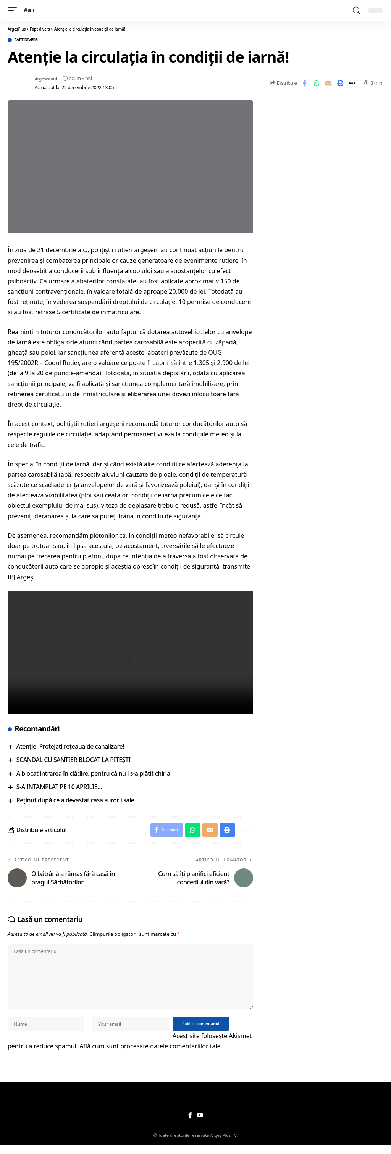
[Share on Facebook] (304, 84)
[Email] (328, 84)
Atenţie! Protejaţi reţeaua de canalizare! (70, 747)
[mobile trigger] (14, 10)
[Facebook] (190, 1124)
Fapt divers (29, 40)
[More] (352, 84)
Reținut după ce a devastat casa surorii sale (75, 801)
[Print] (340, 84)
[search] (356, 10)
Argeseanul (46, 79)
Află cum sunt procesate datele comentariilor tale (149, 1055)
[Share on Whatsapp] (316, 84)
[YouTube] (199, 1124)
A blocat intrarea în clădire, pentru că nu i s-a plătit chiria (93, 774)
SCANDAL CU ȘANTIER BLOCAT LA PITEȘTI (73, 761)
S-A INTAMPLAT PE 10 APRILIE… (59, 787)
